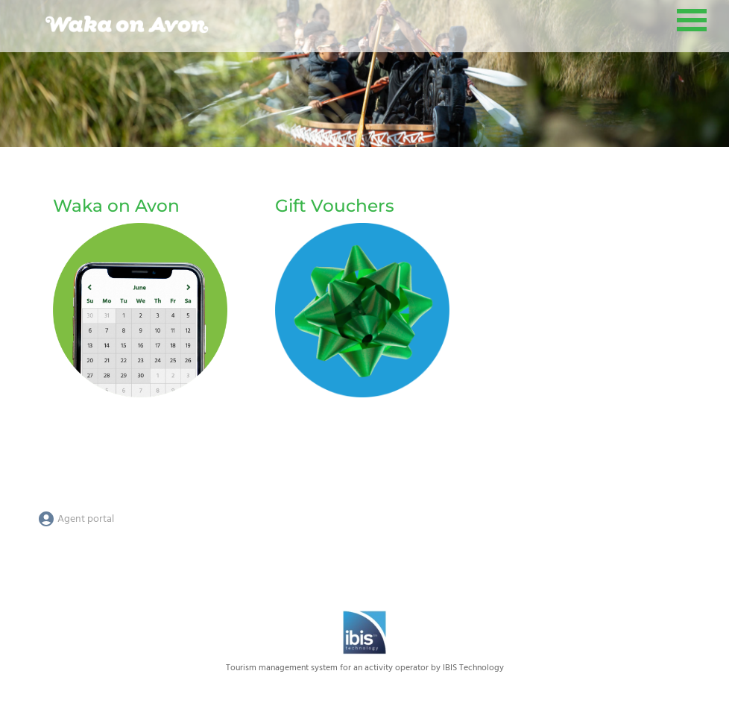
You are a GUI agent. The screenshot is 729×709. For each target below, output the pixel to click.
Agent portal (75, 519)
